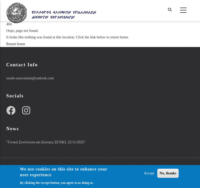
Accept (149, 174)
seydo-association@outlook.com (30, 78)
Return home (15, 44)
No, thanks (168, 174)
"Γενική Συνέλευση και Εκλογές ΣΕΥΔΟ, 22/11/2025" (46, 142)
